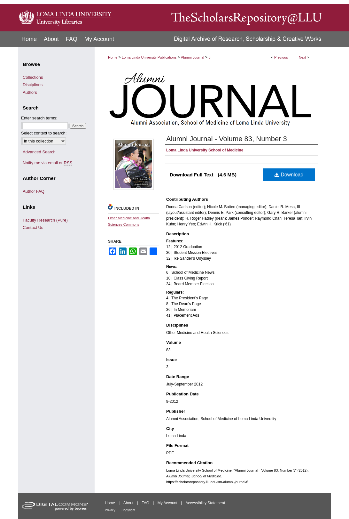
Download (289, 174)
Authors (30, 92)
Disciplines (33, 84)
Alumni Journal (192, 57)
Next (302, 57)
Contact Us (33, 227)
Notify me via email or (47, 163)
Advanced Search (39, 152)
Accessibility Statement (205, 503)
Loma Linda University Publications (149, 57)
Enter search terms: (39, 118)
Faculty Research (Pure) (45, 220)
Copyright (128, 510)
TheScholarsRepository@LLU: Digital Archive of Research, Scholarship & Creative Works (222, 15)
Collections (33, 77)
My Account (167, 503)
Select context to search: (43, 133)
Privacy (110, 510)
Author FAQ (33, 191)
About (128, 503)
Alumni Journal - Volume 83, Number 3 (226, 139)
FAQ (145, 503)
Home (112, 57)
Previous (281, 57)
